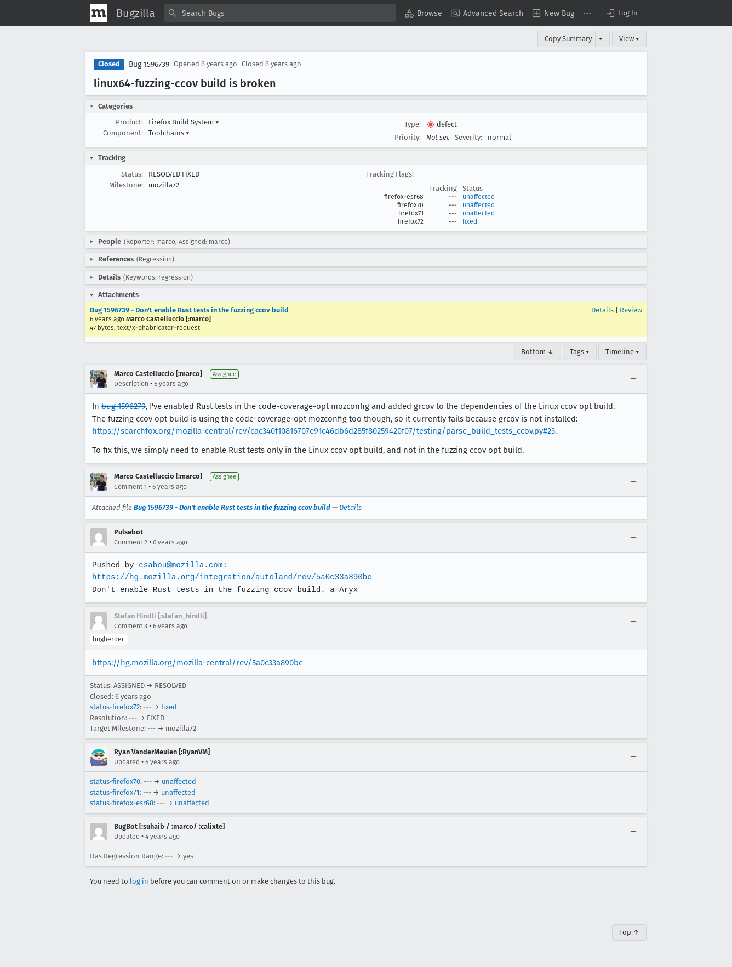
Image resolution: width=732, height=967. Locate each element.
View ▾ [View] (629, 39)
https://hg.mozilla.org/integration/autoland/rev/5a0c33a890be (230, 577)
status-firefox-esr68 (121, 803)
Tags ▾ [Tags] (580, 352)
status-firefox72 (115, 707)
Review (631, 310)
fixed (469, 221)
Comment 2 (130, 542)
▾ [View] (601, 39)
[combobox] (280, 13)
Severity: (468, 137)
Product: (129, 122)
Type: (412, 124)
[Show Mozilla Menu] (98, 13)
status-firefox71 (115, 792)
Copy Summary (568, 39)
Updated (127, 762)
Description (131, 384)
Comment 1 (130, 487)
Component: (123, 133)
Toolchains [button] (169, 133)
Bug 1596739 (149, 64)
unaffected (478, 197)
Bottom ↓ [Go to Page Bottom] (537, 352)
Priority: (407, 137)
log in (139, 881)
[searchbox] (280, 13)
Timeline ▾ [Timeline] (622, 352)
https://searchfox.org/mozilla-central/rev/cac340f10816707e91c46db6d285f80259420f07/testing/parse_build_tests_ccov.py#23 (323, 431)
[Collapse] (633, 379)
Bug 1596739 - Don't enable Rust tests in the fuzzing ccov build (189, 310)
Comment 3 (130, 626)
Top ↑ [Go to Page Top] (629, 932)
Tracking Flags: (390, 174)
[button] (621, 13)
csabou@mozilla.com (179, 565)
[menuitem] (424, 13)
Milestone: (126, 185)
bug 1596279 (123, 406)
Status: (132, 174)
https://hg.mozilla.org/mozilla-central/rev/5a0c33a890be (197, 663)
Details (602, 310)
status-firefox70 (115, 781)
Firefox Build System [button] (183, 122)
